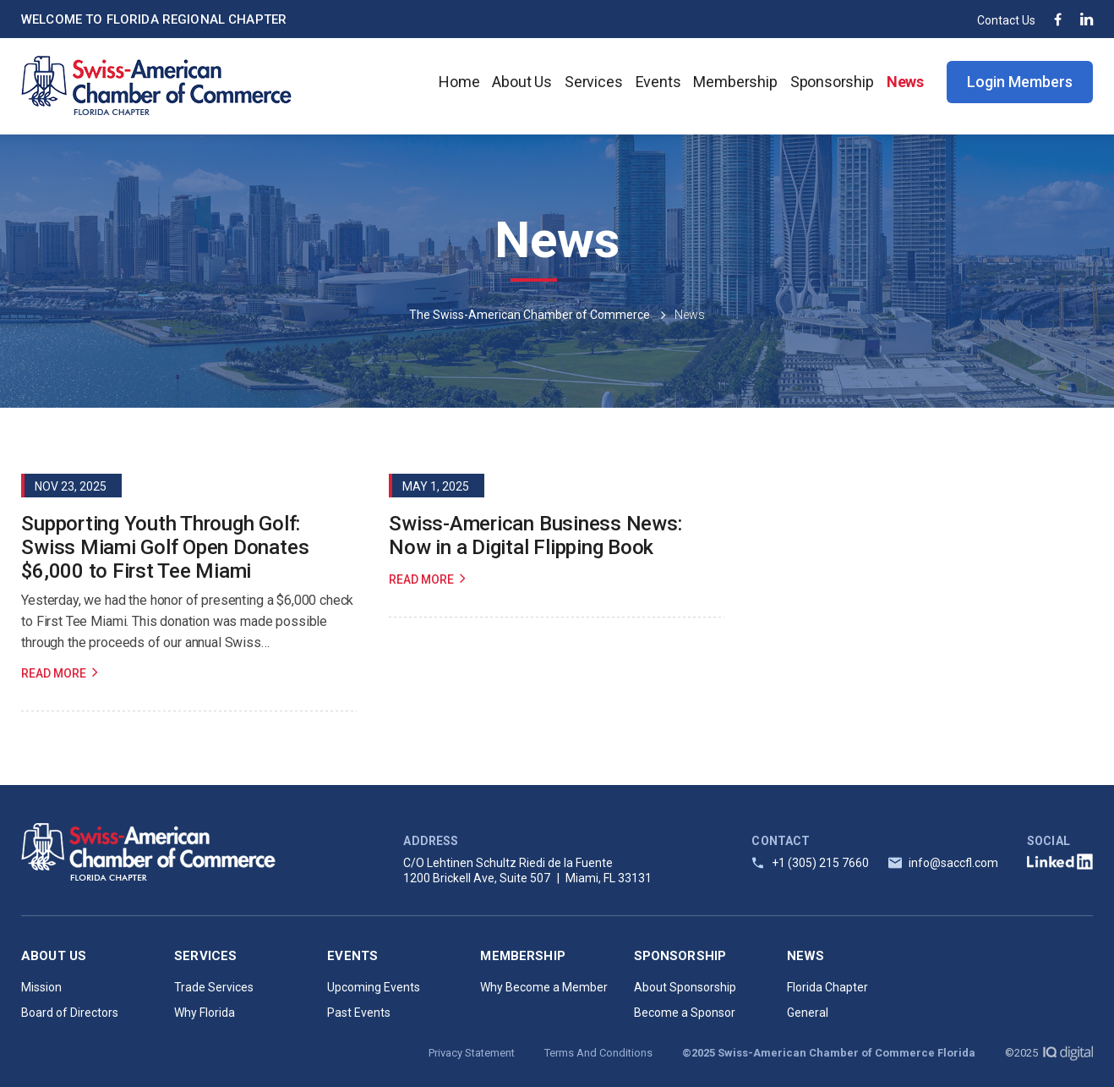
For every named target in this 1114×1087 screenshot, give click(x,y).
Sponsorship (832, 82)
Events (658, 82)
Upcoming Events (373, 987)
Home (459, 82)
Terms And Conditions (598, 1052)
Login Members (1020, 82)
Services (594, 82)
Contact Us (1006, 20)
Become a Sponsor (684, 1012)
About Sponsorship (685, 987)
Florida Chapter (827, 987)
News (905, 82)
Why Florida (204, 1012)
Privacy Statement (472, 1052)
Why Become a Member (544, 987)
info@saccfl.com (953, 863)
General (807, 1012)
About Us (522, 82)
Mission (41, 987)
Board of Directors (69, 1012)
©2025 (1049, 1052)
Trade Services (214, 987)
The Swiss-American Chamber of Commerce (529, 314)
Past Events (358, 1012)
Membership (735, 82)
